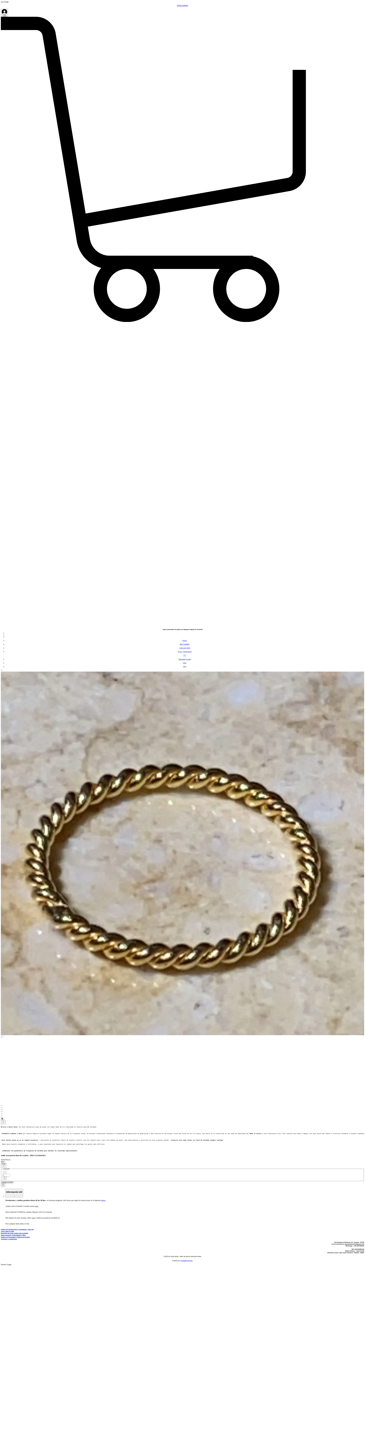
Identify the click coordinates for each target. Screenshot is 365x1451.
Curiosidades (16, 1235)
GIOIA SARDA (182, 6)
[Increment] (5, 1178)
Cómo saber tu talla (7, 1231)
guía (36, 1206)
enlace (103, 1200)
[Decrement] (5, 1172)
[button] (182, 322)
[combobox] (3, 1165)
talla (3, 1162)
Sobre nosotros (6, 1235)
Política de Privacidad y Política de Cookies (15, 1237)
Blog (24, 1235)
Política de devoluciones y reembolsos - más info (17, 1229)
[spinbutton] (6, 1175)
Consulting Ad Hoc (186, 1261)
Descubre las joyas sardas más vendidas (14, 1233)
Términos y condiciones (9, 1239)
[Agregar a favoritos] (3, 1185)
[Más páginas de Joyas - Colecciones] (184, 655)
